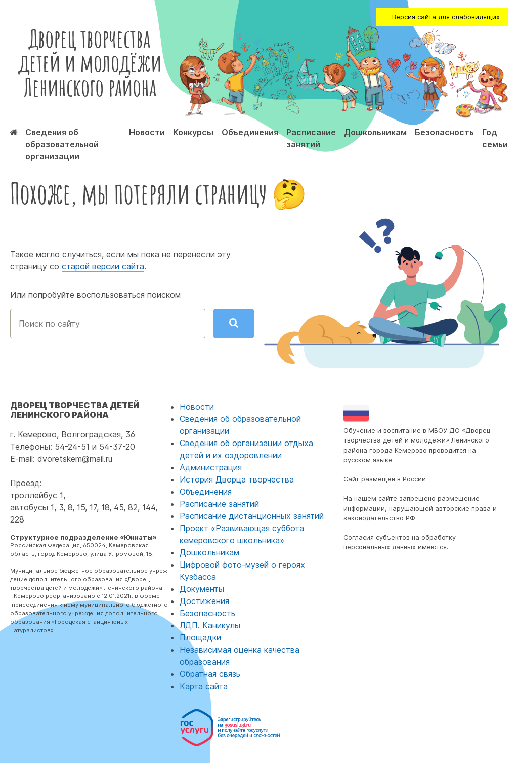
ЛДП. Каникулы (210, 625)
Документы (202, 589)
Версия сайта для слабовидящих (446, 17)
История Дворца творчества (237, 479)
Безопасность (444, 132)
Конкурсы (193, 132)
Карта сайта (204, 686)
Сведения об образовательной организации (62, 144)
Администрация (211, 467)
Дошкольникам (375, 132)
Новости (147, 132)
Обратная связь (210, 674)
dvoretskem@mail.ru (74, 459)
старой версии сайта (103, 266)
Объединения (250, 132)
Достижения (204, 601)
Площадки (200, 637)
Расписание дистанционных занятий (252, 516)
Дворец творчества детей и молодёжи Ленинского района (89, 62)
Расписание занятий (219, 504)
